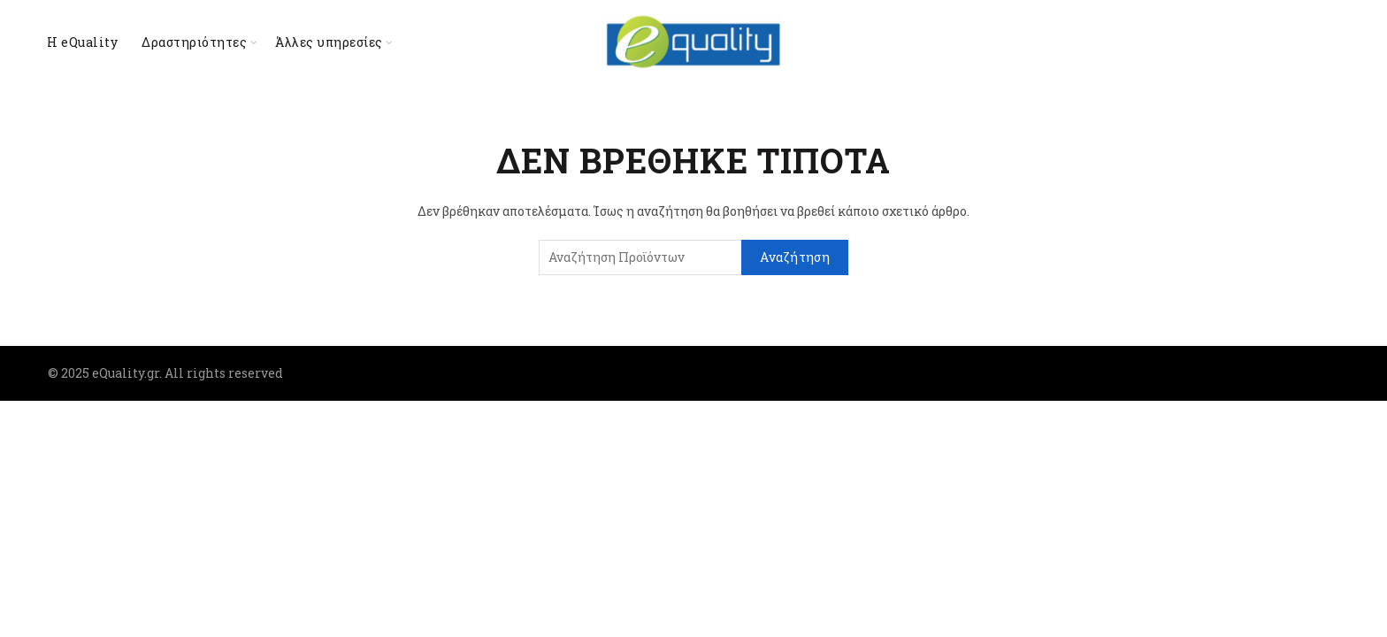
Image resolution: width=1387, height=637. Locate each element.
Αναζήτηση (795, 257)
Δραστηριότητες (194, 42)
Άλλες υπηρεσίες (329, 42)
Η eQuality (82, 42)
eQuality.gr (125, 373)
